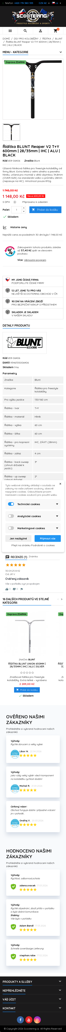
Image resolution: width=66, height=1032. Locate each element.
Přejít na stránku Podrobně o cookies (33, 545)
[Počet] (16, 209)
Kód (5, 160)
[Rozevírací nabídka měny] (45, 3)
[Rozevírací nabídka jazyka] (57, 3)
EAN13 (6, 362)
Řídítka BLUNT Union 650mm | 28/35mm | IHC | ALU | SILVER (27, 665)
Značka (28, 160)
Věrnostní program (35, 260)
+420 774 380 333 (23, 3)
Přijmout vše (47, 538)
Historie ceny (18, 227)
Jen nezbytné (18, 538)
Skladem (8, 367)
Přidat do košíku (45, 210)
